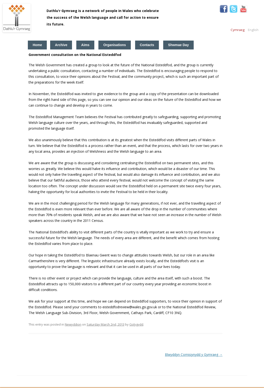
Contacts (147, 45)
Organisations (114, 45)
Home (37, 45)
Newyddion (73, 324)
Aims (85, 45)
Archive (61, 45)
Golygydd (136, 324)
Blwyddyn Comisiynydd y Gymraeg (193, 354)
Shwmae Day (178, 45)
